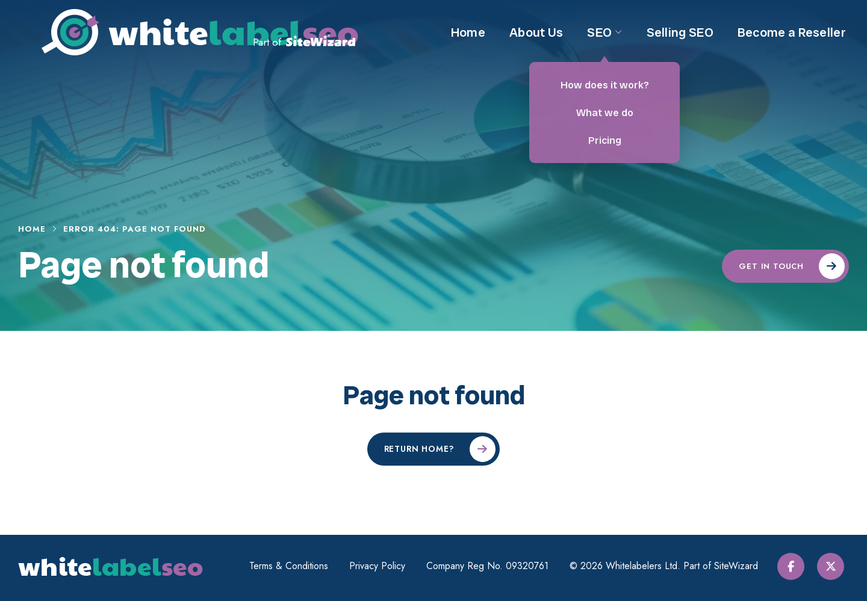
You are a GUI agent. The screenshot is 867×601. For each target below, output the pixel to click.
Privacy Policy (381, 566)
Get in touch (771, 266)
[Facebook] (797, 566)
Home (468, 41)
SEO (604, 41)
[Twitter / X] (835, 566)
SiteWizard (740, 566)
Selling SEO (680, 41)
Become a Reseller (792, 41)
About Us (536, 41)
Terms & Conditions (292, 566)
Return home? (419, 449)
